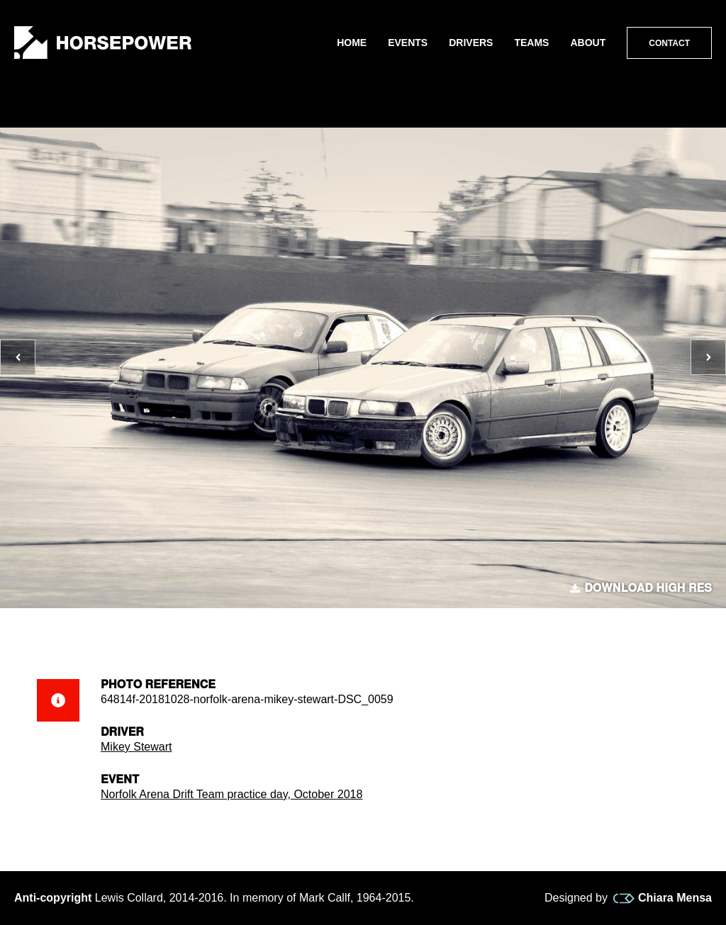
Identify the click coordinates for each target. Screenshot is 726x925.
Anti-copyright (52, 898)
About (587, 42)
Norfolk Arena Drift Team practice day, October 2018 (231, 794)
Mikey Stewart (136, 747)
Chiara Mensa (662, 898)
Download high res (641, 588)
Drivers (471, 42)
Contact (669, 43)
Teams (531, 42)
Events (408, 42)
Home (352, 42)
